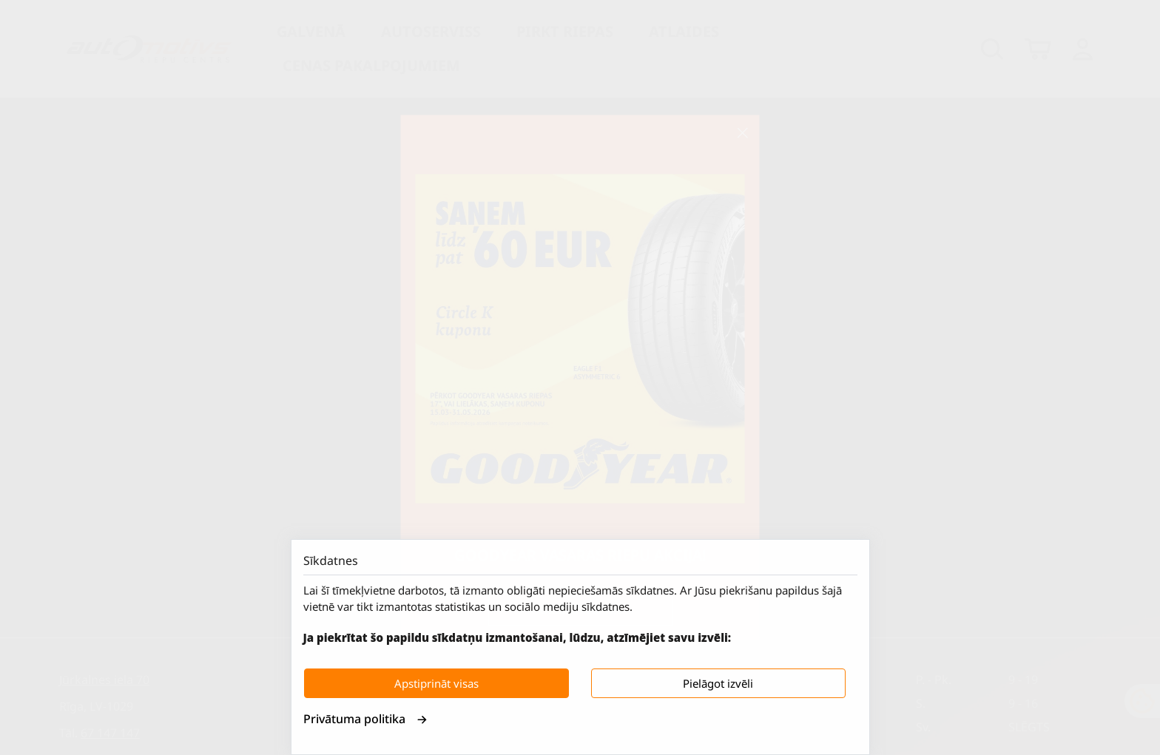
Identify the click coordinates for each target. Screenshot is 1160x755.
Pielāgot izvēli (718, 683)
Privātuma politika (365, 719)
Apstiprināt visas (436, 683)
